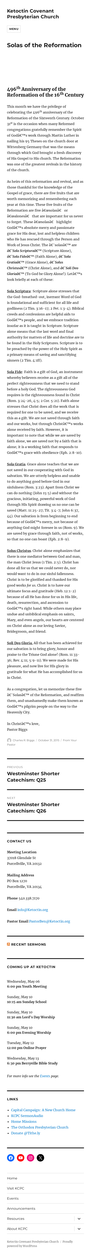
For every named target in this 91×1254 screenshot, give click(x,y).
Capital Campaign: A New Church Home (43, 1110)
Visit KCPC (15, 1188)
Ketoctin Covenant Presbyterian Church (33, 14)
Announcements (21, 1209)
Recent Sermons (28, 944)
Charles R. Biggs (23, 740)
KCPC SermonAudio (27, 1116)
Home (12, 1178)
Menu (13, 28)
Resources (15, 1219)
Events (45, 1076)
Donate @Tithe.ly (25, 1133)
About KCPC (17, 1229)
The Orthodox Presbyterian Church (40, 1127)
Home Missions (24, 1121)
